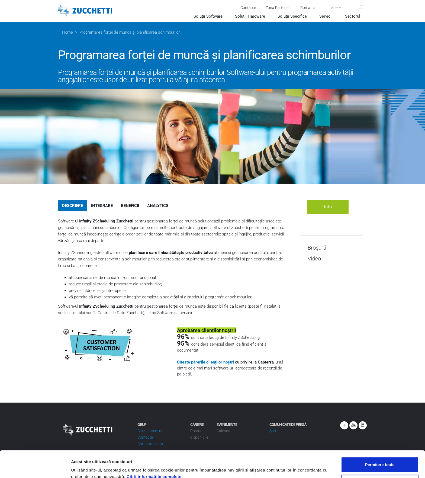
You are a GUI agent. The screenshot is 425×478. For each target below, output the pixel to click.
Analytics (157, 205)
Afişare (271, 467)
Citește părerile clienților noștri (206, 362)
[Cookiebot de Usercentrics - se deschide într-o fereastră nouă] (35, 467)
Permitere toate (379, 437)
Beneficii (130, 205)
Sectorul (352, 16)
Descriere (72, 205)
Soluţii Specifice (292, 16)
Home (67, 32)
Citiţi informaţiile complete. (155, 449)
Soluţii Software (208, 16)
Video (314, 259)
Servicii (326, 16)
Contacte (248, 7)
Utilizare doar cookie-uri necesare (379, 455)
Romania (307, 7)
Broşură (317, 248)
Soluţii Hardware (250, 16)
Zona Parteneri (278, 7)
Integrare (102, 205)
